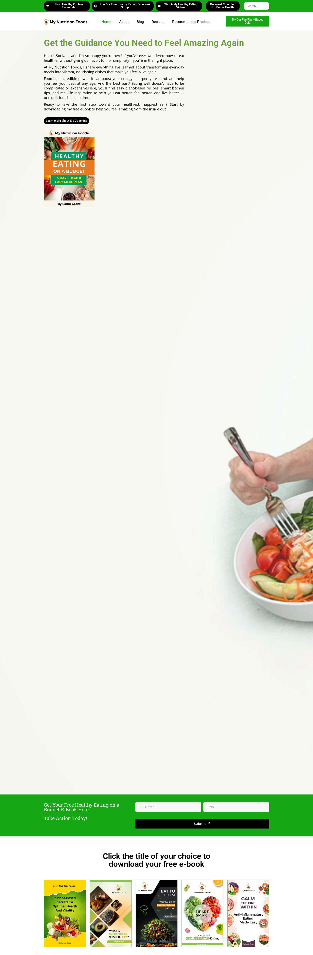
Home (106, 22)
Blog (140, 22)
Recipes (158, 22)
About (124, 22)
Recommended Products (191, 22)
